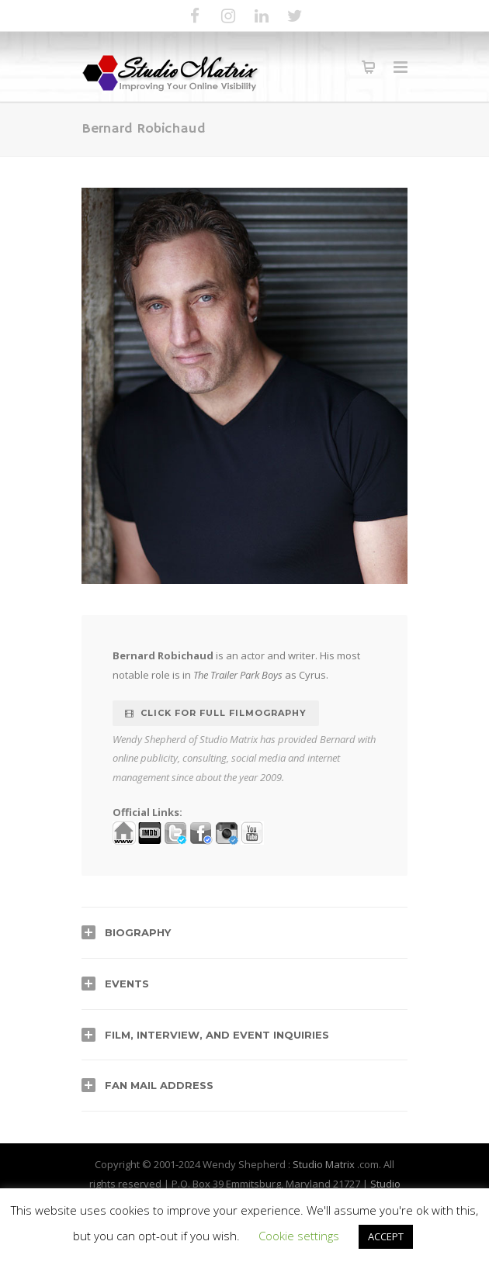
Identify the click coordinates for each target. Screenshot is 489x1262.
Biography (138, 932)
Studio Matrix (324, 1164)
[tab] (245, 932)
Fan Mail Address (159, 1085)
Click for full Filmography (216, 712)
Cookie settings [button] (298, 1235)
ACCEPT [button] (386, 1236)
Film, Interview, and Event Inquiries (217, 1035)
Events (127, 983)
